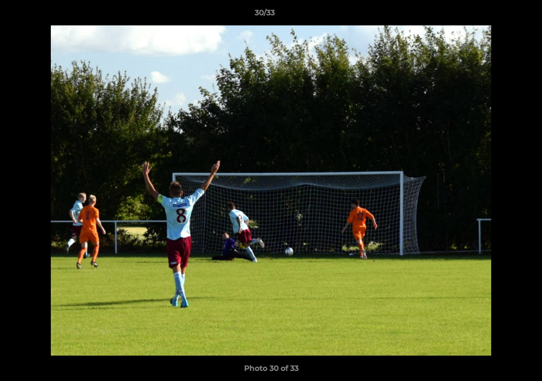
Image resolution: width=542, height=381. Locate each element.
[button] (497, 15)
